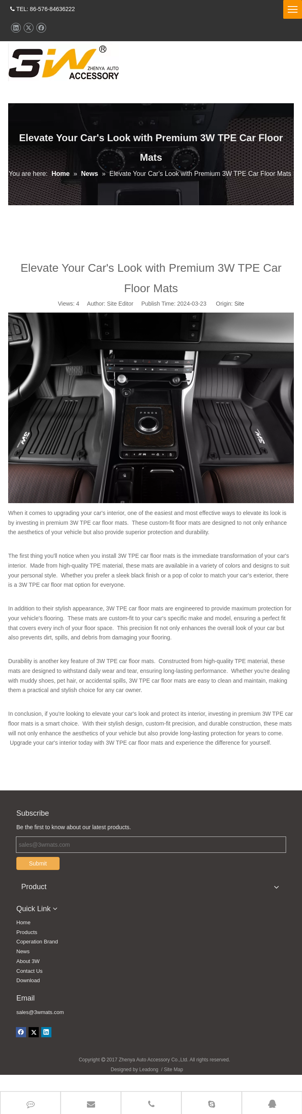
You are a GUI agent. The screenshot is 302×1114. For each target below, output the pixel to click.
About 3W (28, 977)
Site (239, 320)
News (23, 968)
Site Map (173, 1086)
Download (28, 997)
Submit (38, 880)
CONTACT (264, 47)
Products (26, 948)
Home (23, 939)
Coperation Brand (37, 958)
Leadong (148, 1086)
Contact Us (29, 987)
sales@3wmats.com (40, 1028)
